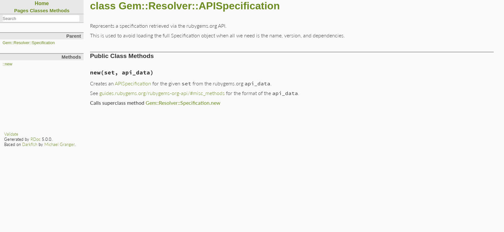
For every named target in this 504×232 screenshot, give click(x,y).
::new (7, 64)
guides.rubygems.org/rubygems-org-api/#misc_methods (162, 93)
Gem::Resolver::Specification (29, 43)
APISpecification (133, 83)
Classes (39, 10)
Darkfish (29, 144)
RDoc (35, 139)
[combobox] (41, 18)
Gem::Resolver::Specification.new (183, 103)
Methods (59, 10)
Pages (21, 10)
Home (42, 3)
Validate (11, 134)
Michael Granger (59, 144)
